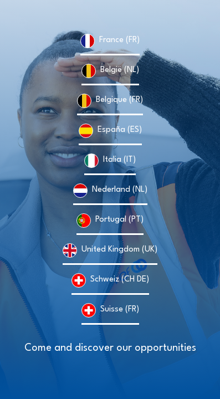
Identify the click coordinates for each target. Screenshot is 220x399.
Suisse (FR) (119, 309)
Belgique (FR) (119, 100)
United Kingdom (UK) (119, 249)
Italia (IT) (119, 160)
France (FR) (119, 40)
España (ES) (120, 130)
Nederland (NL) (119, 190)
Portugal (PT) (119, 220)
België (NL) (119, 70)
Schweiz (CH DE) (119, 279)
